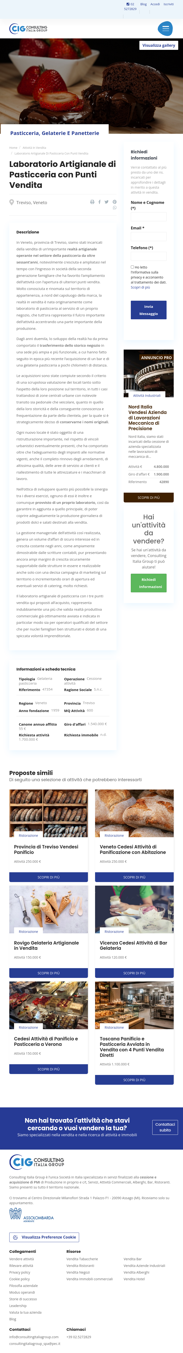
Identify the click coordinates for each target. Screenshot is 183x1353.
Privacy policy (19, 1272)
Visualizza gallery (158, 45)
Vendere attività (21, 1259)
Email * (137, 228)
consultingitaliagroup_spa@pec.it (34, 1343)
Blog (143, 4)
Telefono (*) (142, 247)
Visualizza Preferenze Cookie (44, 1237)
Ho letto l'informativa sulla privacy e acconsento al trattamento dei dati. (149, 277)
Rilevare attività (21, 1265)
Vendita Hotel (134, 1279)
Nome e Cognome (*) (147, 205)
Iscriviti (169, 4)
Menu (166, 28)
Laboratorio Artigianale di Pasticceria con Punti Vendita (51, 153)
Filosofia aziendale (23, 1285)
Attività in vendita (34, 148)
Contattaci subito (165, 1127)
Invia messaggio (148, 310)
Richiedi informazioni (150, 583)
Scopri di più (140, 287)
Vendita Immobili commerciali (89, 1279)
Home (13, 148)
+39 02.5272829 (78, 1337)
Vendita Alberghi (136, 1272)
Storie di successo (23, 1299)
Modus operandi (22, 1292)
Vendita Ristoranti (80, 1265)
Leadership (17, 1305)
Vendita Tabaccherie (82, 1259)
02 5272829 (130, 6)
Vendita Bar (133, 1259)
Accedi (155, 4)
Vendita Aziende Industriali (144, 1265)
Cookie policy (19, 1279)
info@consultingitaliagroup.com (34, 1337)
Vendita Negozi (78, 1272)
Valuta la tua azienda (25, 1312)
